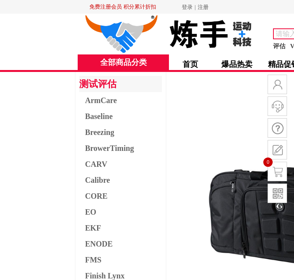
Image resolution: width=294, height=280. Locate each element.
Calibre (97, 180)
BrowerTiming (109, 148)
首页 (190, 64)
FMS (93, 260)
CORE (96, 196)
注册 (203, 7)
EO (90, 212)
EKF (93, 228)
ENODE (99, 244)
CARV (96, 164)
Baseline (99, 116)
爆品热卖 (236, 64)
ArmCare (101, 100)
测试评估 (98, 84)
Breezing (99, 132)
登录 (187, 7)
